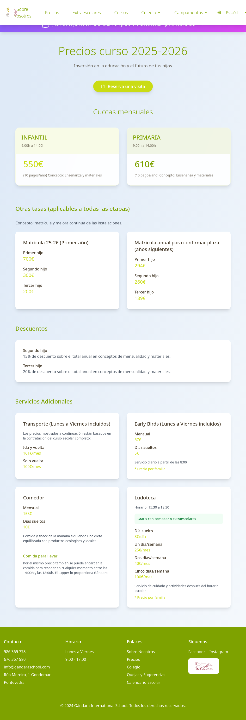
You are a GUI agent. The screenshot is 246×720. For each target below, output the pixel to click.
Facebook (197, 651)
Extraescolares (87, 12)
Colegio (151, 12)
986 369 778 (15, 651)
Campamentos (191, 12)
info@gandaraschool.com (27, 667)
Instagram (218, 651)
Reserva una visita (123, 86)
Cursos (121, 12)
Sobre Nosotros (22, 12)
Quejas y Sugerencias (146, 674)
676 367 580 (15, 659)
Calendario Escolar (143, 682)
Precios (52, 12)
